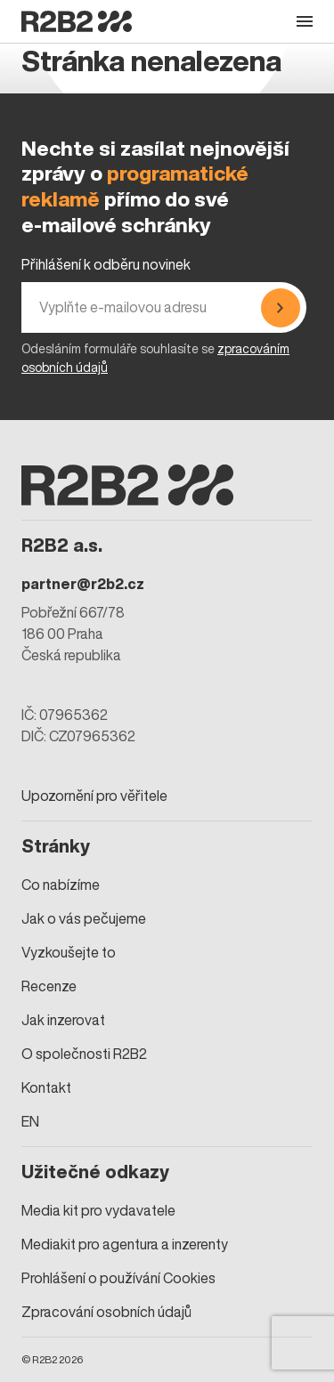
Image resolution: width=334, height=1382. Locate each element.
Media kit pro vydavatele (98, 1210)
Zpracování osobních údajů (106, 1311)
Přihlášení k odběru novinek (106, 264)
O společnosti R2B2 (84, 1053)
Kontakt (46, 1087)
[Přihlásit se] (280, 307)
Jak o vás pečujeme (83, 918)
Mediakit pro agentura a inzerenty (124, 1244)
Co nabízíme (60, 884)
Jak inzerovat (63, 1020)
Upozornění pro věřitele (94, 795)
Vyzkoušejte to (68, 952)
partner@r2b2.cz (82, 584)
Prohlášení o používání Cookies (118, 1278)
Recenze (49, 986)
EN (30, 1121)
